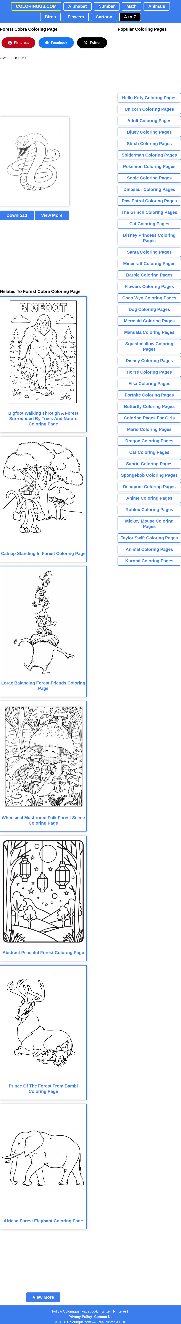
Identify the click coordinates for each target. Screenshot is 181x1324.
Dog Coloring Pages (149, 309)
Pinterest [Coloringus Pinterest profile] (120, 1311)
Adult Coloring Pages (149, 120)
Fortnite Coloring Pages (149, 395)
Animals (156, 6)
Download (16, 215)
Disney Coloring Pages (149, 360)
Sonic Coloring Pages (149, 178)
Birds (50, 16)
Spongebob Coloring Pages (149, 475)
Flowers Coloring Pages (149, 286)
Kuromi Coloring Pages (149, 560)
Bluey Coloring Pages (149, 132)
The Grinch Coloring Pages (149, 212)
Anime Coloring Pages (149, 498)
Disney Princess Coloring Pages (149, 238)
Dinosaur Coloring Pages (149, 189)
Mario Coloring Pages (149, 429)
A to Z (130, 16)
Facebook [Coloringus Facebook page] (90, 1311)
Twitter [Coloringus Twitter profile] (105, 1311)
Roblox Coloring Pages (149, 509)
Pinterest (18, 43)
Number (107, 6)
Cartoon (104, 16)
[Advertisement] (32, 88)
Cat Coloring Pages (149, 223)
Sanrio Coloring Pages (149, 463)
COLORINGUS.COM (36, 6)
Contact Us (103, 1317)
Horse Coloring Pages (149, 372)
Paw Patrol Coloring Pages (149, 200)
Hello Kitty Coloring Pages (149, 97)
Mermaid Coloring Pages (149, 320)
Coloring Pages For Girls (149, 418)
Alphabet (77, 6)
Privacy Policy (80, 1317)
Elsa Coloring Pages (149, 383)
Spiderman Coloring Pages (149, 155)
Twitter (92, 43)
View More (52, 215)
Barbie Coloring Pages (149, 275)
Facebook (56, 43)
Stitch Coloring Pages (149, 143)
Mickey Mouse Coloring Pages (149, 524)
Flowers (76, 16)
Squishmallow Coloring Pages (149, 346)
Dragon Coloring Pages (149, 440)
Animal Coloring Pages (149, 549)
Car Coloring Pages (149, 452)
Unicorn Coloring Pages (149, 109)
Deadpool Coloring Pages (149, 486)
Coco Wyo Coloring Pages (149, 298)
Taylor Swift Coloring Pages (149, 538)
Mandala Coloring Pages (149, 332)
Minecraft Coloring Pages (149, 263)
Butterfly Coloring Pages (149, 406)
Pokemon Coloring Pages (149, 166)
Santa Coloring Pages (149, 252)
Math (131, 6)
